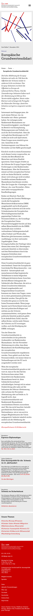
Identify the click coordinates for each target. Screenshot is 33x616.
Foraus (13, 607)
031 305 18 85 (5, 553)
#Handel (17, 523)
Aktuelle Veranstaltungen (9, 587)
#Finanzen (18, 521)
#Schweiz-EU (12, 427)
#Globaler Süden (7, 523)
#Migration (24, 523)
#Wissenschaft (25, 531)
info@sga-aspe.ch (6, 556)
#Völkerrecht (21, 427)
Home (3, 68)
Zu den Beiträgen (7, 479)
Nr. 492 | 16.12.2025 (8, 449)
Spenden (4, 579)
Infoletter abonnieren (8, 506)
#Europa (4, 427)
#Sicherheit (5, 531)
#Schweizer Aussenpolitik (10, 528)
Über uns (4, 590)
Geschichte (4, 595)
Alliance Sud (10, 608)
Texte (10, 68)
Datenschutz (5, 598)
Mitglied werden (6, 576)
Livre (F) (23, 474)
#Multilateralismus (7, 526)
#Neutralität (19, 526)
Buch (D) (7, 476)
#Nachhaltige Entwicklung (10, 534)
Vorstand (4, 592)
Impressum (4, 600)
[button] (30, 5)
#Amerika (4, 521)
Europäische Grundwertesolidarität (15, 71)
